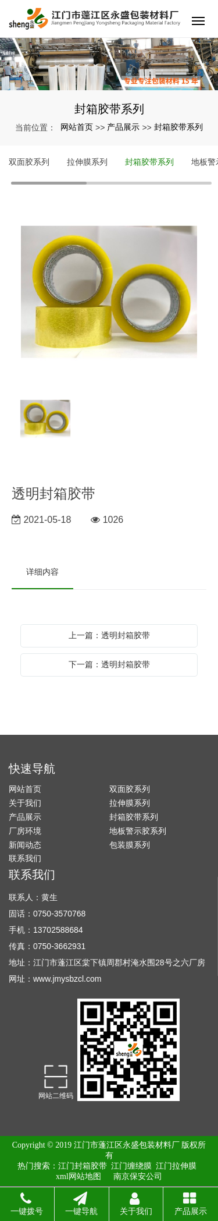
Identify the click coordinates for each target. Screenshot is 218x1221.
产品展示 (123, 127)
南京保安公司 (137, 1176)
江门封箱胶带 (82, 1166)
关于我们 (25, 803)
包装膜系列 (129, 845)
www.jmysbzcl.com (67, 978)
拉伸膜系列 (87, 162)
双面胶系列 (29, 162)
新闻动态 (25, 845)
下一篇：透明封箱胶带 (109, 664)
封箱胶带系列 (178, 127)
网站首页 (76, 127)
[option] (109, 293)
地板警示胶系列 (137, 831)
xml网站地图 (78, 1176)
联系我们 (25, 858)
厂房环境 (25, 831)
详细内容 (42, 571)
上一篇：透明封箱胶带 (109, 635)
